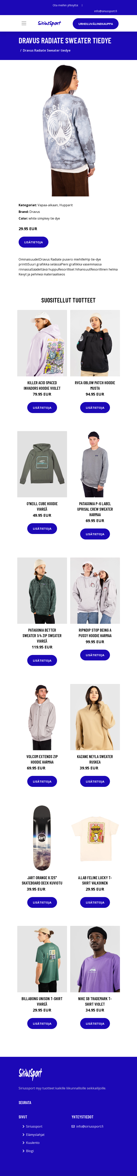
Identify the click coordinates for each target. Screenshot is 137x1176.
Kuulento (33, 1143)
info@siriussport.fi (105, 11)
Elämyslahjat (35, 1134)
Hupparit (66, 205)
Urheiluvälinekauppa (95, 24)
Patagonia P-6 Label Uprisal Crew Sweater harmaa (95, 509)
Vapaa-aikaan (48, 205)
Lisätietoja (33, 242)
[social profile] (82, 5)
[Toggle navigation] (24, 23)
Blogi (30, 1151)
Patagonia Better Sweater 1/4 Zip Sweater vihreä (42, 635)
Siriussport (34, 1126)
